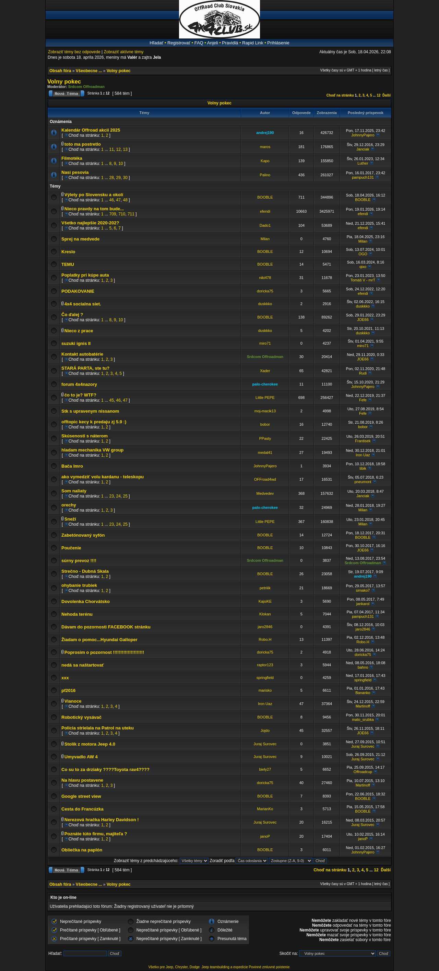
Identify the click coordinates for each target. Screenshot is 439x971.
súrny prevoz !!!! (78, 560)
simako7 (363, 590)
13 (125, 149)
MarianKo (265, 809)
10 (120, 163)
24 (118, 496)
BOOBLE (265, 197)
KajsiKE (265, 601)
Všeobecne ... (89, 70)
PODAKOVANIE (77, 291)
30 (125, 177)
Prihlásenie (278, 42)
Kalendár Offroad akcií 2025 (90, 130)
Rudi (363, 373)
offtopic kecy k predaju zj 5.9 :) (93, 421)
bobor (265, 424)
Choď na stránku (340, 95)
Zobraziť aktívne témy (123, 51)
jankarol (363, 604)
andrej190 (265, 133)
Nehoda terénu (77, 614)
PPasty (265, 438)
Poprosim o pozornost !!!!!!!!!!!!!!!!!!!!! (104, 652)
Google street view (81, 796)
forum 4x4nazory (79, 384)
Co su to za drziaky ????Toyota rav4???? (105, 769)
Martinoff (363, 706)
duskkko (265, 304)
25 (125, 496)
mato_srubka (363, 719)
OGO (362, 254)
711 (131, 214)
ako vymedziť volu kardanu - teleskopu (102, 476)
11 (111, 149)
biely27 (265, 769)
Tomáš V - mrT (363, 280)
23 (111, 496)
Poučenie (71, 547)
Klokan (265, 614)
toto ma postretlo (82, 144)
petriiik (265, 588)
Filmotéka (71, 158)
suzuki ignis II (76, 343)
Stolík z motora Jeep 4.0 (89, 744)
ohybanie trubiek (79, 585)
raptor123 (265, 665)
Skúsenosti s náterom (84, 435)
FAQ (198, 42)
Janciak (362, 149)
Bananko (362, 693)
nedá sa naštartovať (82, 665)
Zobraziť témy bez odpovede (74, 51)
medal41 (265, 452)
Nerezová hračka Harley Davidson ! (101, 819)
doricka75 (265, 291)
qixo (362, 267)
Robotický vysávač (81, 717)
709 (112, 214)
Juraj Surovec (264, 744)
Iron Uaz (363, 455)
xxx (65, 677)
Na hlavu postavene (82, 780)
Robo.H (265, 639)
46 (111, 200)
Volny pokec (119, 70)
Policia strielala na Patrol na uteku (97, 727)
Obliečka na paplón (81, 849)
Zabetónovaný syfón (83, 535)
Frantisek (362, 441)
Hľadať (156, 42)
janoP (265, 836)
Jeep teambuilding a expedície (225, 967)
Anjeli (212, 42)
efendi (265, 211)
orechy (68, 504)
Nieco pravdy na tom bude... (94, 208)
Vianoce (73, 701)
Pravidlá (230, 42)
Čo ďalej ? (72, 314)
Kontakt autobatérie (82, 354)
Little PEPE (265, 397)
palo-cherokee (265, 384)
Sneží (70, 519)
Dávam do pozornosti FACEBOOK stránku (106, 626)
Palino (265, 175)
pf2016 (68, 690)
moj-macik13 (265, 411)
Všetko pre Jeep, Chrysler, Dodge (175, 967)
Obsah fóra (60, 70)
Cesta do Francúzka (82, 809)
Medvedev (265, 493)
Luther (362, 163)
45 (111, 400)
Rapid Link (252, 42)
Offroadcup (363, 772)
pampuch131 (363, 177)
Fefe (363, 400)
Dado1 (265, 225)
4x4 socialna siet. (82, 303)
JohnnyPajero (362, 135)
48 (125, 200)
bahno (363, 667)
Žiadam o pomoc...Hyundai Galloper (99, 639)
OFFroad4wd (265, 479)
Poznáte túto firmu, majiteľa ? (95, 833)
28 (111, 177)
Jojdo (265, 730)
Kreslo (68, 251)
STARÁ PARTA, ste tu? (85, 368)
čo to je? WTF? (80, 395)
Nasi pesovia (75, 172)
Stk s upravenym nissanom (90, 411)
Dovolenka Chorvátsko (85, 601)
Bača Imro (72, 466)
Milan (265, 239)
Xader (265, 371)
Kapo (265, 161)
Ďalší (386, 95)
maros (265, 147)
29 (118, 177)
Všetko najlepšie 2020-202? (90, 222)
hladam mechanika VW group (92, 450)
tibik (362, 468)
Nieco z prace (78, 330)
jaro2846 (265, 627)
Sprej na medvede (80, 239)
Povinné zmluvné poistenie (269, 967)
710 (121, 214)
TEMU (67, 264)
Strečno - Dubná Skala (85, 571)
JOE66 (363, 319)
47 (118, 200)
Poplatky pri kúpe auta (85, 275)
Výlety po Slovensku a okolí (93, 194)
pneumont (363, 482)
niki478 (265, 278)
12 (378, 95)
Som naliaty (73, 490)
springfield (265, 678)
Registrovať (178, 42)
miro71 (265, 343)
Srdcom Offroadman (86, 87)
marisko (265, 690)
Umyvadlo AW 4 (81, 756)
